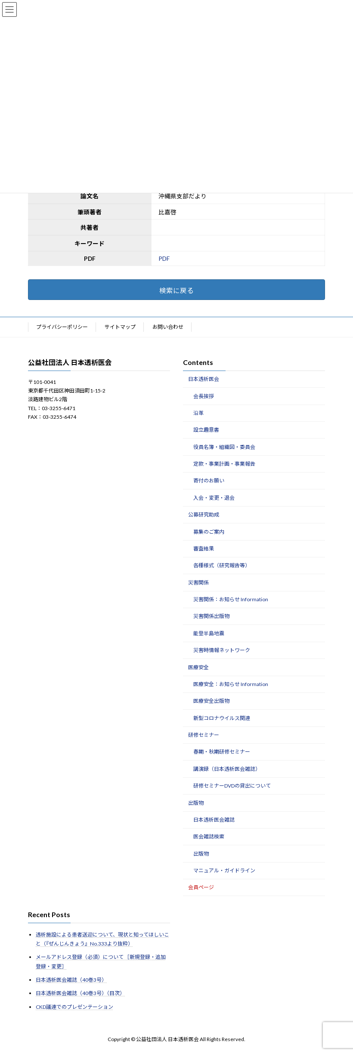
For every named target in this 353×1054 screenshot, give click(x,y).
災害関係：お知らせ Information (230, 599)
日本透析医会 (203, 379)
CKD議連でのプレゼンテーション (74, 1007)
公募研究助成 (203, 514)
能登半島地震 (208, 633)
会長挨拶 (203, 396)
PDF (164, 258)
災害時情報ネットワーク (221, 650)
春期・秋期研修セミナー (221, 752)
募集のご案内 (208, 532)
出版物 (196, 803)
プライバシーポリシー (62, 327)
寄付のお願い (208, 481)
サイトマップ (120, 327)
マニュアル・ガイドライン (224, 870)
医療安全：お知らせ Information (230, 684)
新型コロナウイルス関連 (221, 718)
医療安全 (198, 667)
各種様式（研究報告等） (221, 566)
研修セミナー (203, 735)
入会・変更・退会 (214, 498)
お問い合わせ (167, 327)
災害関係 (198, 582)
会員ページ (201, 887)
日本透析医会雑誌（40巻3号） (71, 980)
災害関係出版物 (211, 616)
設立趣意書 (206, 430)
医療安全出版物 (211, 701)
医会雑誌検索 (208, 837)
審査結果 (203, 548)
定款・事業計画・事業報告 (224, 464)
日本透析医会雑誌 (214, 819)
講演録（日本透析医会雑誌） (226, 769)
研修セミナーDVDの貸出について (232, 785)
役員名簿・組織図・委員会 (224, 447)
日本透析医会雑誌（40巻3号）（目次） (80, 993)
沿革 (198, 413)
